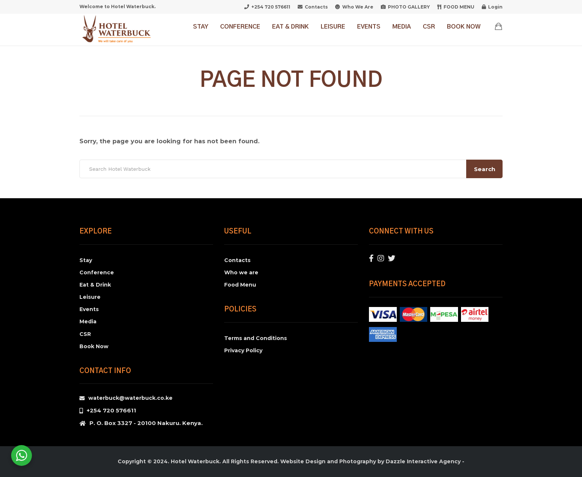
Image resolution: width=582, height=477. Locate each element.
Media (401, 27)
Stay (200, 27)
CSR (429, 27)
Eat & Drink (290, 27)
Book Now (464, 27)
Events (368, 27)
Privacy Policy (243, 350)
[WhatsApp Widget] (21, 455)
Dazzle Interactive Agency (423, 461)
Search (484, 169)
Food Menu (240, 284)
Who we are (241, 272)
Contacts (237, 260)
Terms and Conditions (255, 338)
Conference (240, 27)
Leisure (333, 27)
